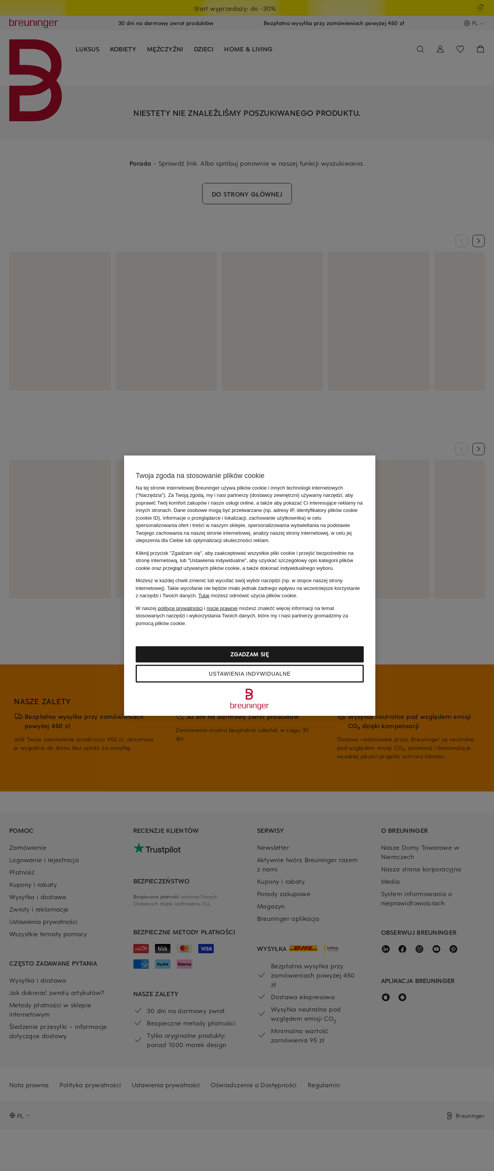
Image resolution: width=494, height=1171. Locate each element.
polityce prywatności (180, 608)
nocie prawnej (222, 608)
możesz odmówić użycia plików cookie (247, 595)
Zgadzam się (249, 654)
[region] (249, 585)
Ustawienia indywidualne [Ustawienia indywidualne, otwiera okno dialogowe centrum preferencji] (250, 674)
